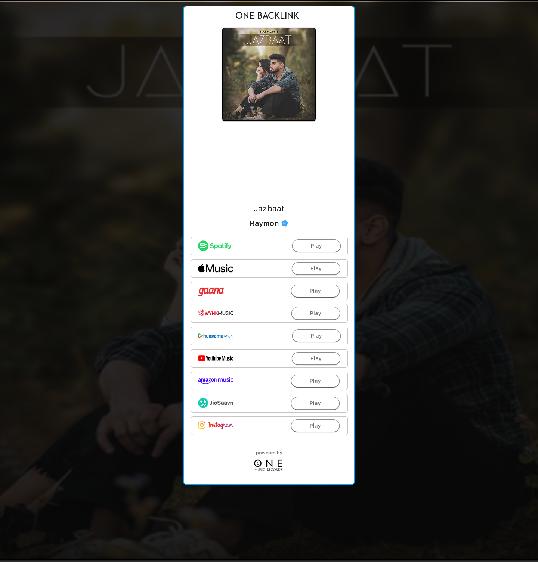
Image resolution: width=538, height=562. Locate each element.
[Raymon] (269, 223)
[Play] (316, 245)
